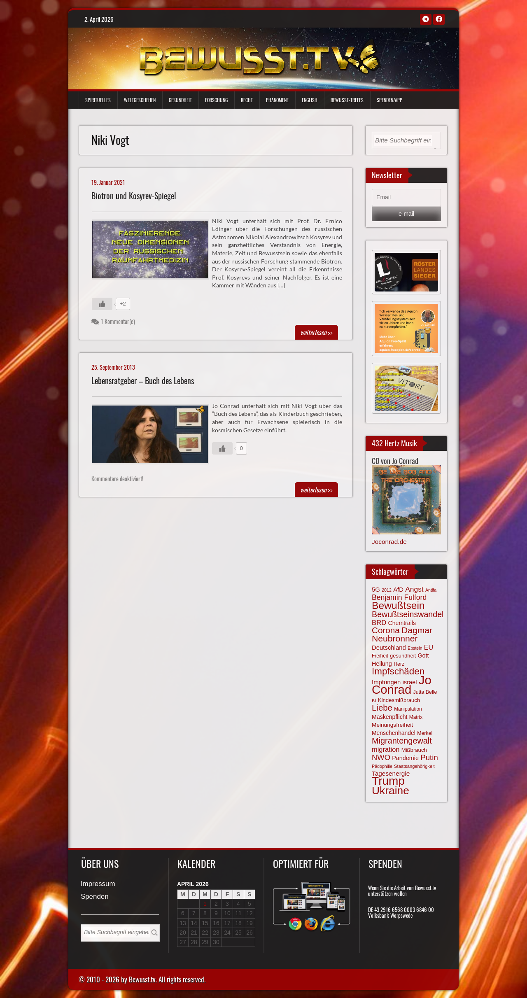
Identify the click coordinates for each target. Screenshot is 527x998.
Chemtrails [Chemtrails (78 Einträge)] (402, 623)
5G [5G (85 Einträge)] (376, 589)
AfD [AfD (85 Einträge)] (398, 589)
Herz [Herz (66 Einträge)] (399, 664)
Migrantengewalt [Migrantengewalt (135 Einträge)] (402, 740)
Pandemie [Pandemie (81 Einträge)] (405, 758)
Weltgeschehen (140, 99)
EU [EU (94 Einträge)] (428, 647)
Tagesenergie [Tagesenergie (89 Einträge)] (391, 773)
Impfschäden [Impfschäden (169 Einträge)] (398, 671)
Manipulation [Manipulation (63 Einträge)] (408, 709)
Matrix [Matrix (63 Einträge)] (415, 717)
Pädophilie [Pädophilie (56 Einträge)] (382, 766)
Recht (247, 99)
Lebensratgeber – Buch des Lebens (142, 381)
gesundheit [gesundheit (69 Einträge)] (403, 656)
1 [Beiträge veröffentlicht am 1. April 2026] (205, 903)
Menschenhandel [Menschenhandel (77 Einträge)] (393, 733)
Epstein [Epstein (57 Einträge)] (415, 648)
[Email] (406, 197)
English (309, 99)
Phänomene (277, 99)
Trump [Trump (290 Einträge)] (388, 780)
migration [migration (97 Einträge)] (385, 749)
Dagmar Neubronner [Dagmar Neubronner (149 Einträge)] (402, 634)
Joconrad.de (389, 542)
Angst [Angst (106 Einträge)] (414, 589)
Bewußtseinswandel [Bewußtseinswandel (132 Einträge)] (407, 614)
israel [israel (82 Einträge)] (410, 682)
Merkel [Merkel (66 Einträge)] (424, 733)
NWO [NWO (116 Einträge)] (381, 757)
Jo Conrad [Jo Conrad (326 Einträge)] (401, 684)
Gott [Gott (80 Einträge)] (423, 655)
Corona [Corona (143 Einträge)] (386, 630)
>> (316, 332)
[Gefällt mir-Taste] (102, 304)
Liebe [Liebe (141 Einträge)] (382, 707)
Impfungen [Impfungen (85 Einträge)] (386, 682)
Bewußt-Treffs (347, 99)
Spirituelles (98, 99)
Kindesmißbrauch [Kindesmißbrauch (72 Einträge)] (399, 700)
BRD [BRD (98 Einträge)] (379, 623)
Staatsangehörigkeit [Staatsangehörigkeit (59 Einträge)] (414, 766)
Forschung (216, 99)
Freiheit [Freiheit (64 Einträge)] (380, 656)
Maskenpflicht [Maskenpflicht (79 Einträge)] (389, 717)
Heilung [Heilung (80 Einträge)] (382, 663)
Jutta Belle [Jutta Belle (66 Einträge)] (425, 692)
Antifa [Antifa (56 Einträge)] (430, 590)
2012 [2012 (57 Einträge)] (387, 590)
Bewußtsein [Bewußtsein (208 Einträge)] (398, 605)
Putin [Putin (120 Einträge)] (429, 757)
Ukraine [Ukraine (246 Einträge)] (390, 790)
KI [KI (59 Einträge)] (374, 700)
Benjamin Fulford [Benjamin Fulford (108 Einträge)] (399, 597)
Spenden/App (389, 99)
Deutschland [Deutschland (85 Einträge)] (389, 647)
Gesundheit (180, 99)
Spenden (95, 896)
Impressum (98, 884)
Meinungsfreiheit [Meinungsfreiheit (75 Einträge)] (392, 725)
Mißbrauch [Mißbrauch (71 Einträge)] (414, 750)
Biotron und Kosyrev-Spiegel (133, 196)
